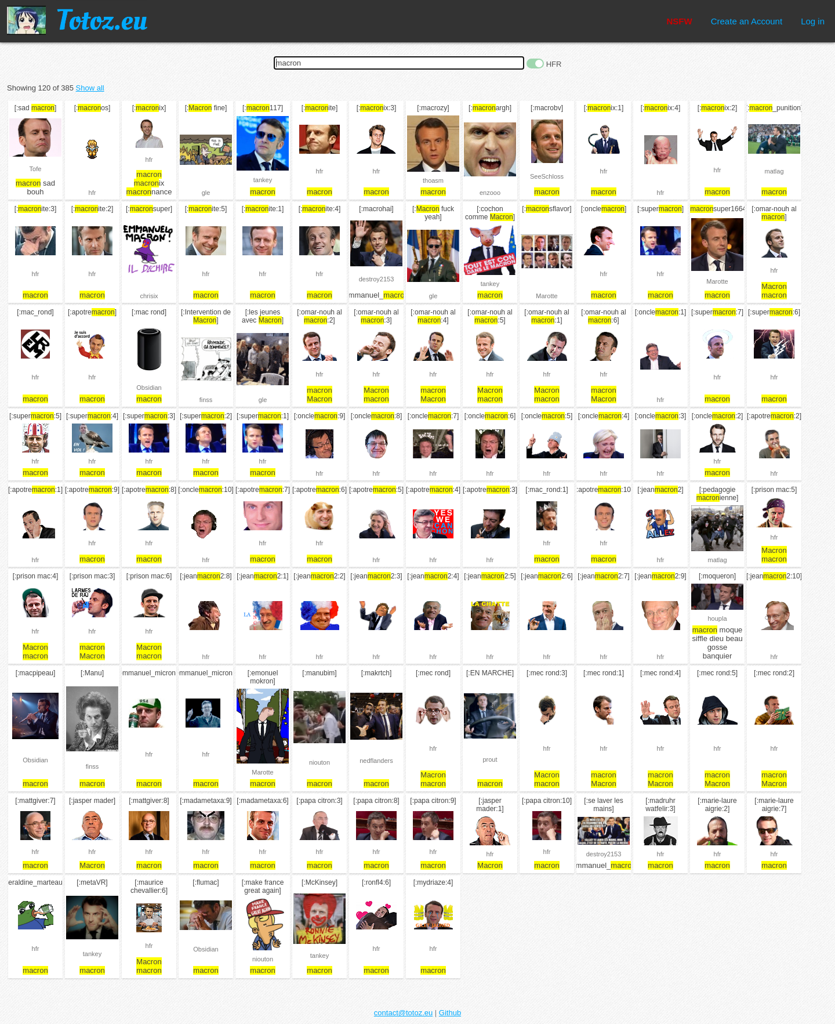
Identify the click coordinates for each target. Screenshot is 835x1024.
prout (489, 759)
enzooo (490, 192)
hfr (92, 192)
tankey (262, 179)
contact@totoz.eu (403, 1012)
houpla (717, 618)
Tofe (36, 168)
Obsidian (148, 387)
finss (206, 399)
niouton (319, 762)
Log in (813, 21)
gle (206, 192)
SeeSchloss (547, 176)
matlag (773, 171)
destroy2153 (376, 279)
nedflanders (376, 760)
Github (450, 1012)
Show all (90, 88)
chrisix (149, 295)
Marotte (546, 295)
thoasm (433, 180)
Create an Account (746, 21)
